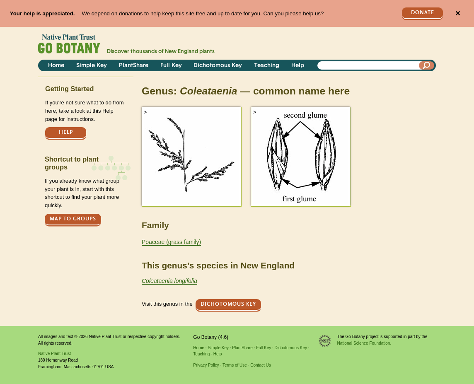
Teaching (266, 66)
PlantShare (133, 66)
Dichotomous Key (217, 66)
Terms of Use (234, 365)
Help (297, 66)
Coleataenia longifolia (169, 281)
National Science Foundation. (364, 343)
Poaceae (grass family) (171, 242)
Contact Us (260, 365)
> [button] (145, 112)
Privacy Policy (206, 365)
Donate (422, 12)
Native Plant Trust (54, 353)
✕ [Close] (457, 13)
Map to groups (73, 219)
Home (56, 66)
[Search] (427, 65)
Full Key (171, 66)
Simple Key (91, 66)
